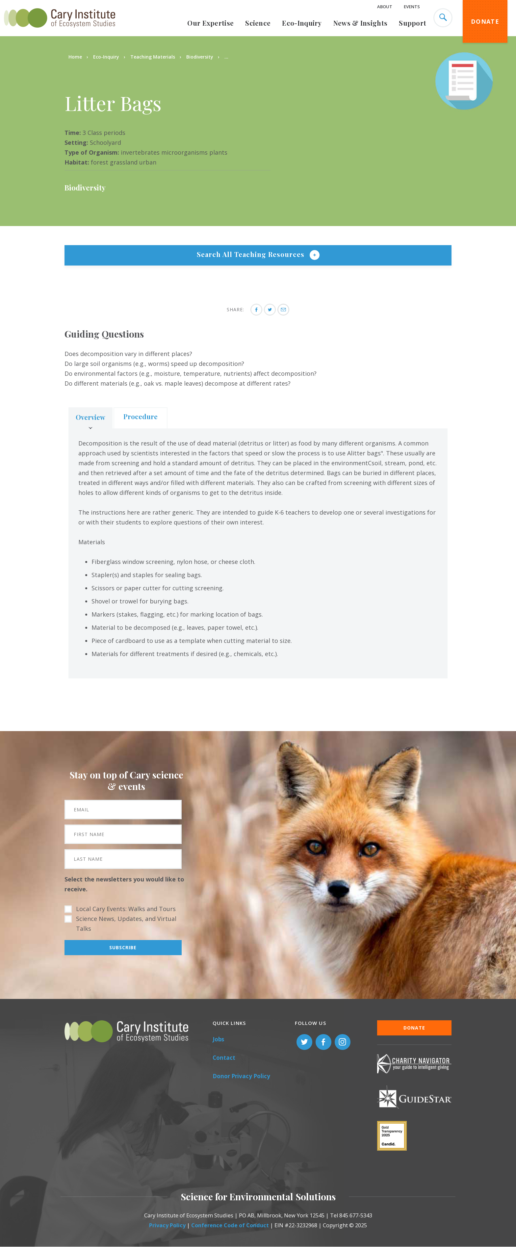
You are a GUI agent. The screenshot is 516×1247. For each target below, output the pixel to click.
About (384, 7)
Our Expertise (210, 22)
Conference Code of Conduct (230, 1225)
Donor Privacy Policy (241, 1076)
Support (412, 22)
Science (258, 22)
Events (412, 7)
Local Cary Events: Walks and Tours (126, 909)
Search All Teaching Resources (251, 254)
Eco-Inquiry (302, 22)
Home (75, 57)
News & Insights (360, 22)
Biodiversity (199, 57)
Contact (224, 1057)
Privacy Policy (167, 1225)
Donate (485, 21)
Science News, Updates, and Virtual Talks (126, 923)
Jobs (218, 1039)
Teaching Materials (152, 57)
